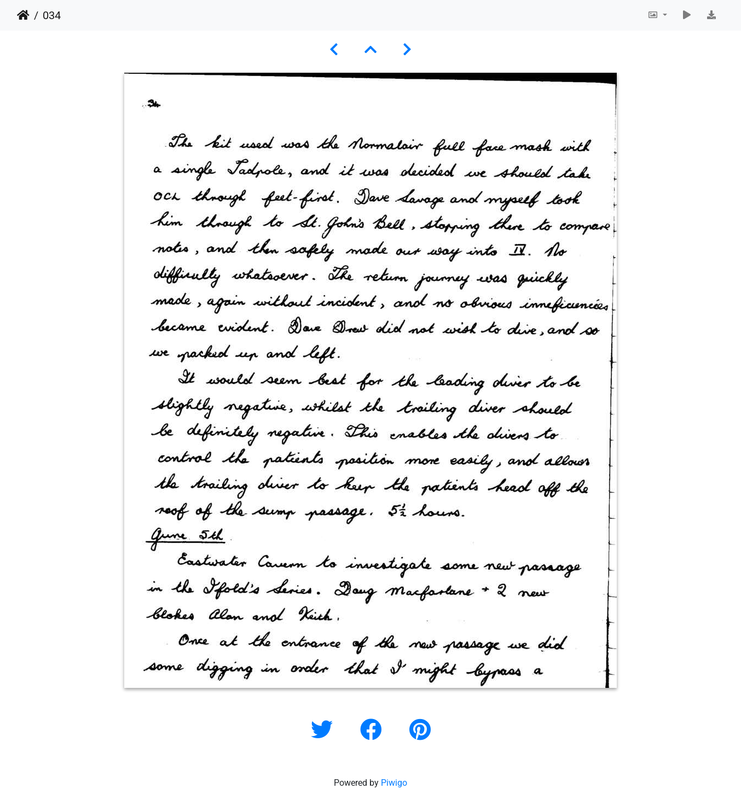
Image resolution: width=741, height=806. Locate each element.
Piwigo (394, 783)
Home (23, 15)
